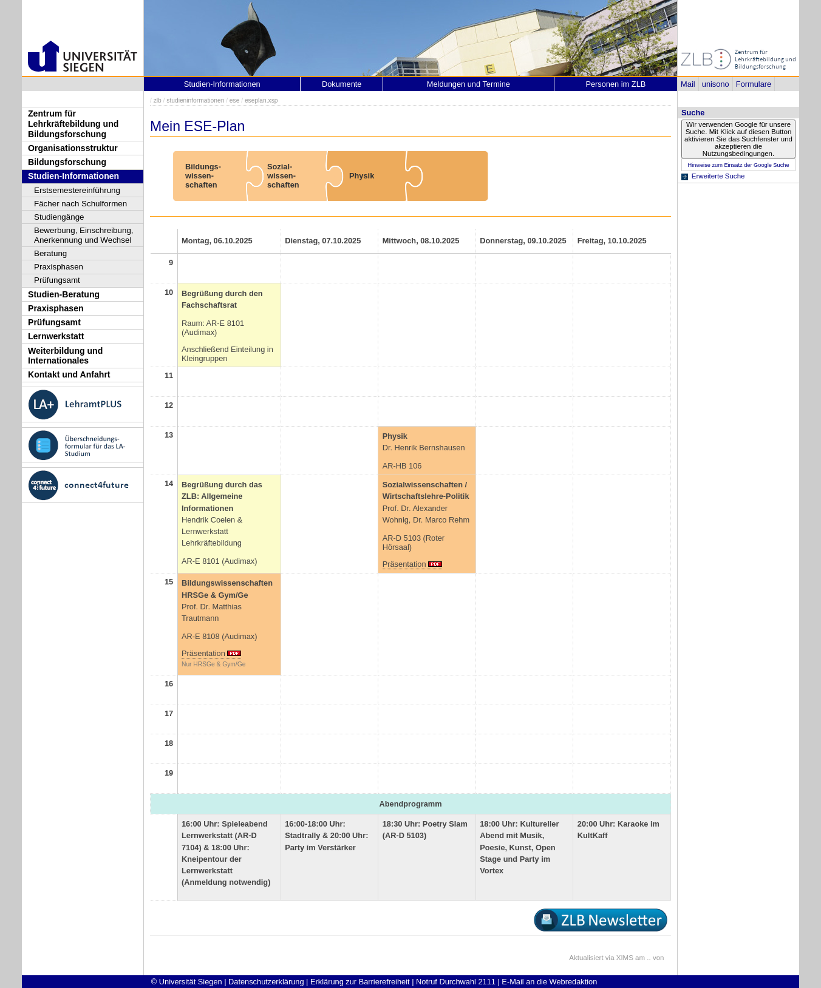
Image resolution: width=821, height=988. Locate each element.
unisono (715, 84)
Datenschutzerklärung (266, 981)
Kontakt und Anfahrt (69, 374)
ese (235, 100)
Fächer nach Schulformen (80, 203)
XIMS (624, 957)
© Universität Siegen (186, 981)
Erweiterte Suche (718, 176)
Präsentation (404, 564)
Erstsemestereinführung (77, 190)
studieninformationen (195, 100)
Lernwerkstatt (56, 336)
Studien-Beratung (64, 294)
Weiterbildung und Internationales (65, 356)
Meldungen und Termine (468, 84)
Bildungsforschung (67, 162)
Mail (688, 84)
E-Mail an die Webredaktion (549, 981)
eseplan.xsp (261, 100)
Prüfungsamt (57, 280)
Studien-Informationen (73, 176)
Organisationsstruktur (73, 148)
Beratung (50, 253)
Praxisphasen (58, 266)
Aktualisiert (586, 957)
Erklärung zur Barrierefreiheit (360, 981)
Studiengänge (59, 217)
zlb (158, 100)
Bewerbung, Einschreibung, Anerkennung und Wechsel (84, 235)
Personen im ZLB (615, 84)
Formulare (753, 84)
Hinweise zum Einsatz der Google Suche (738, 165)
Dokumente (341, 84)
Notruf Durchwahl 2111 (456, 981)
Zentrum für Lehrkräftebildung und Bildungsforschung (73, 123)
